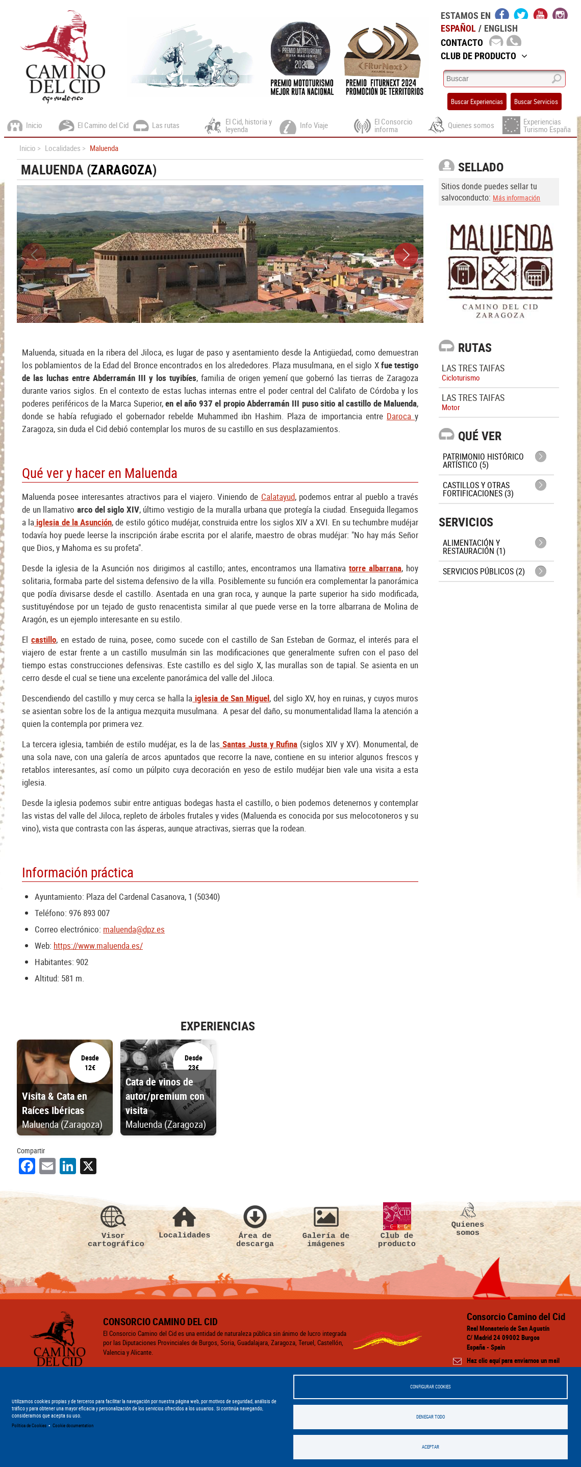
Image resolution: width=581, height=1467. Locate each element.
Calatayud (278, 496)
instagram (560, 13)
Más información (516, 198)
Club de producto (396, 1225)
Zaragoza (122, 170)
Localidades (184, 1221)
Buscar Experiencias (477, 101)
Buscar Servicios (536, 101)
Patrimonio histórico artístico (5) (483, 460)
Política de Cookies (29, 1425)
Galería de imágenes (325, 1225)
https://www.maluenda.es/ (98, 945)
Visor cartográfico (113, 1225)
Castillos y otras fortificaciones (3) (478, 489)
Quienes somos (467, 1219)
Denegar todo (430, 1417)
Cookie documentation (73, 1425)
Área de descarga (255, 1225)
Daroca (401, 416)
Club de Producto (484, 55)
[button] (406, 255)
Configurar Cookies (430, 1386)
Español (458, 28)
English (501, 28)
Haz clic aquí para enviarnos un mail (513, 1360)
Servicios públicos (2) (484, 571)
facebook (502, 13)
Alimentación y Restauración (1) (474, 547)
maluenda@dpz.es (134, 929)
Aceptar (430, 1447)
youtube (540, 13)
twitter (521, 13)
